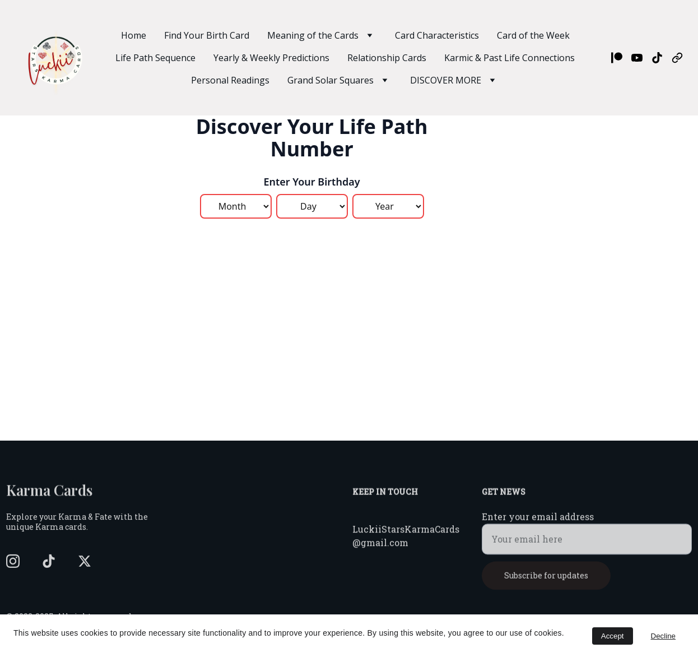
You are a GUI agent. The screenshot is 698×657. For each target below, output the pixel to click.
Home (133, 35)
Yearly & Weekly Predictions (271, 58)
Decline (663, 636)
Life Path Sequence (155, 58)
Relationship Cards (386, 58)
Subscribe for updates (546, 581)
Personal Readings (230, 80)
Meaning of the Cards (313, 35)
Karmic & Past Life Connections (509, 58)
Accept (612, 636)
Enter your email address (538, 522)
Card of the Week (533, 35)
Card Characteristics (437, 35)
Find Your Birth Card (206, 35)
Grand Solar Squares (330, 80)
